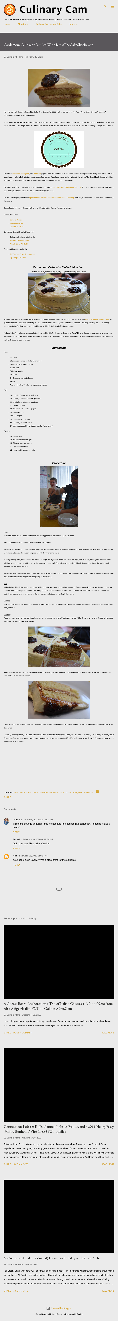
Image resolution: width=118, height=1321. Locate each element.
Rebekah (17, 819)
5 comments (20, 1164)
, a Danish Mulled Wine (97, 319)
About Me (23, 24)
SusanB (16, 839)
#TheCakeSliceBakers (25, 792)
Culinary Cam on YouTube (49, 24)
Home (7, 24)
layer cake (71, 792)
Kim (15, 855)
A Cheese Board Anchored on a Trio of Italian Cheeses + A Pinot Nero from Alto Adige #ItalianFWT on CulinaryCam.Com (58, 1006)
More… (73, 24)
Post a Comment (23, 1032)
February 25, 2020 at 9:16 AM (33, 855)
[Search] (105, 5)
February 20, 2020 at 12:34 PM (38, 839)
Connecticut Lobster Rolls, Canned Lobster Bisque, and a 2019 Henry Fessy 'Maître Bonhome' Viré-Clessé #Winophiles (59, 1129)
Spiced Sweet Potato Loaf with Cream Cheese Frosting (51, 198)
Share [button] (7, 797)
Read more (108, 1032)
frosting (58, 792)
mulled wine (85, 792)
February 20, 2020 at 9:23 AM (38, 819)
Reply (16, 832)
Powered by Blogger (59, 1308)
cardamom (45, 792)
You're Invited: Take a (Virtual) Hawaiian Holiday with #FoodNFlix (52, 1258)
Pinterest (37, 174)
